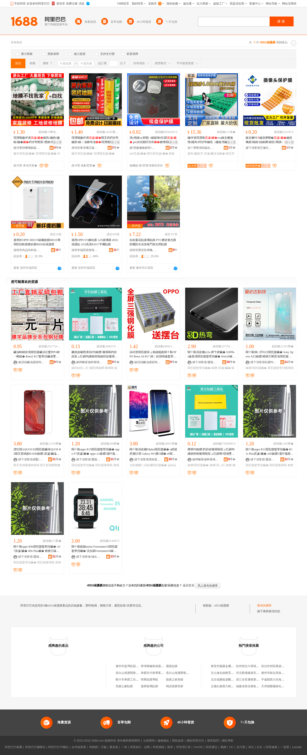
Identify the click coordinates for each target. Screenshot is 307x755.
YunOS (198, 747)
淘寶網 (93, 747)
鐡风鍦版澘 (195, 153)
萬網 (223, 747)
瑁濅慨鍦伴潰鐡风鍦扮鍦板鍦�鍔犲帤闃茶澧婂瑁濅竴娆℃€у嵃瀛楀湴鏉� (36, 140)
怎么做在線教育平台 (224, 673)
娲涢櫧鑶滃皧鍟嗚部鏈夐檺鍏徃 (31, 362)
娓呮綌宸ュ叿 (80, 368)
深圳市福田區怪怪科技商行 (84, 250)
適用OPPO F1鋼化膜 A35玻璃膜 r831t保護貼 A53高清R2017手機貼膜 (94, 242)
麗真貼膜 (171, 666)
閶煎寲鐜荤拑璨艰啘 (281, 368)
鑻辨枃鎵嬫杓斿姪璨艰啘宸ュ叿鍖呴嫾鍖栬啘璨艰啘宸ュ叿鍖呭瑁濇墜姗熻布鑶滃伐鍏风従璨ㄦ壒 (211, 452)
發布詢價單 (264, 605)
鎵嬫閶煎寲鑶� (256, 368)
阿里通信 (211, 747)
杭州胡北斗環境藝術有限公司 (254, 666)
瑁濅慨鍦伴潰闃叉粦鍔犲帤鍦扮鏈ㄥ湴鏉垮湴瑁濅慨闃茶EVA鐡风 (94, 140)
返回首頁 (188, 585)
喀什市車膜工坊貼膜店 (130, 679)
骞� (57, 147)
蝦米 (170, 747)
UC (231, 747)
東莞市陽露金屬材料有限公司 (229, 666)
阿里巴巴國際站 (35, 747)
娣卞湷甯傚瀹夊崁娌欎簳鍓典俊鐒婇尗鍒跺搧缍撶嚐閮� (89, 556)
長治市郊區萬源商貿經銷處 (278, 666)
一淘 (124, 747)
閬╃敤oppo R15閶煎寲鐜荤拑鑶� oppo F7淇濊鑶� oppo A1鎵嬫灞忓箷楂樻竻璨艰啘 (95, 452)
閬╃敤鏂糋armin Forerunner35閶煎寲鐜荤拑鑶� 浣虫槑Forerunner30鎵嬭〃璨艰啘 (94, 549)
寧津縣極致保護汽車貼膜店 (158, 666)
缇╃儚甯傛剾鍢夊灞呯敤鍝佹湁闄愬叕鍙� (201, 147)
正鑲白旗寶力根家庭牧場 (226, 686)
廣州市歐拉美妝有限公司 (277, 673)
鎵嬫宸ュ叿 (217, 465)
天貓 (103, 747)
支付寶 (240, 747)
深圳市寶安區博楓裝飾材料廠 (143, 250)
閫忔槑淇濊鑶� (157, 153)
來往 (251, 747)
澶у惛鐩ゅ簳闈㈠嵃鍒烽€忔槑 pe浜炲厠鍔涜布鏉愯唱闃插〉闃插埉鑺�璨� (153, 140)
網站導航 (227, 740)
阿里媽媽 (158, 747)
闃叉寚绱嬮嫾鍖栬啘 (26, 465)
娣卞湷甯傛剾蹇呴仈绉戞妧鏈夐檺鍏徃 (263, 362)
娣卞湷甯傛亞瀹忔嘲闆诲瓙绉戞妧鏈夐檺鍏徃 (259, 147)
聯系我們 (213, 740)
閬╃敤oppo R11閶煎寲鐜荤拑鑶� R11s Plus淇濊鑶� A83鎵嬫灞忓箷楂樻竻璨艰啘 (269, 452)
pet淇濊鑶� (138, 153)
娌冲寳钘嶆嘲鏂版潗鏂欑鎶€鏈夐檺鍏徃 (26, 147)
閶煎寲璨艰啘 (103, 465)
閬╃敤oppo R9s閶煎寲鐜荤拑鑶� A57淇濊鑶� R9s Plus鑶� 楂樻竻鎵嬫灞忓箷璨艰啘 (36, 549)
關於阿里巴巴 (195, 740)
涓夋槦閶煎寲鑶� (155, 465)
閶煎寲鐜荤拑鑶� (199, 368)
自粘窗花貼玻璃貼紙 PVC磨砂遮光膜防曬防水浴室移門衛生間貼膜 (153, 242)
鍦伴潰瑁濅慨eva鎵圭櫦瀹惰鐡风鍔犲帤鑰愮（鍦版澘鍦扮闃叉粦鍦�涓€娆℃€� (211, 140)
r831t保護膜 (221, 605)
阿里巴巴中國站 (58, 747)
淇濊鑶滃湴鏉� (214, 153)
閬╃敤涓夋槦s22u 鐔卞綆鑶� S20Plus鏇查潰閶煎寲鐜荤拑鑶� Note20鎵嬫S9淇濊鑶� (211, 354)
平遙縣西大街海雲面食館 (277, 679)
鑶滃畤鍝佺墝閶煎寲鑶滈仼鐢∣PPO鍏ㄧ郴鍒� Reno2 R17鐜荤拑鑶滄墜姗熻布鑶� (36, 354)
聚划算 (114, 747)
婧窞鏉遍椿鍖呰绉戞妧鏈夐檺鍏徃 (143, 147)
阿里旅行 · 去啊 (140, 747)
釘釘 (260, 747)
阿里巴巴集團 (13, 747)
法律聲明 (149, 740)
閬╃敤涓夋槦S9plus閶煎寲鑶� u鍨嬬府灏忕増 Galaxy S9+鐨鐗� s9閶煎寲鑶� (153, 452)
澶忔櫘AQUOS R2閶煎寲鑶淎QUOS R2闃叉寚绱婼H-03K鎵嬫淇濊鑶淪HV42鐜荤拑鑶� (37, 452)
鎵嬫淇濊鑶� (221, 368)
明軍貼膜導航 (149, 679)
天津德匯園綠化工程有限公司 (280, 686)
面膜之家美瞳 (174, 679)
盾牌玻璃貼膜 (149, 686)
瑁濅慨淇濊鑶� (46, 153)
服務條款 (163, 740)
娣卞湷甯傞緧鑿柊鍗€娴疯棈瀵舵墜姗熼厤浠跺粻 (31, 459)
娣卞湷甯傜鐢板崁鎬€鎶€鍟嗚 (89, 459)
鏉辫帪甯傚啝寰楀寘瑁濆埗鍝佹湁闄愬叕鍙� (89, 362)
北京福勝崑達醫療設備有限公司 (231, 679)
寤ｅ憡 (57, 142)
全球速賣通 (78, 747)
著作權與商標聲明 (128, 740)
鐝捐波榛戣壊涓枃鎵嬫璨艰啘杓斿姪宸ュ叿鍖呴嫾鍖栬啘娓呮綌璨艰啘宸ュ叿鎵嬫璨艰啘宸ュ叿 (94, 354)
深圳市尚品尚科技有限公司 (26, 250)
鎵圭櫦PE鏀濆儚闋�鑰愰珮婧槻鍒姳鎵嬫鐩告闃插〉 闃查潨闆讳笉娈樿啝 (269, 140)
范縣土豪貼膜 (124, 686)
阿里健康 (271, 747)
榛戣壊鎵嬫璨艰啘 (101, 368)
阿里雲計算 (183, 747)
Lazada (296, 747)
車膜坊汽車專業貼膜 (154, 673)
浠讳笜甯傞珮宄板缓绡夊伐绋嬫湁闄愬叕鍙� (84, 147)
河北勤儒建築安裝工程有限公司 (256, 673)
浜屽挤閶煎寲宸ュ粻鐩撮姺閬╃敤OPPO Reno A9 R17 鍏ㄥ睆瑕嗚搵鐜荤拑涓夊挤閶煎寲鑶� (153, 354)
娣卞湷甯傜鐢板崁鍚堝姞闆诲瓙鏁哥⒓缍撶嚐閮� (205, 362)
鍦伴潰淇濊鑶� (24, 153)
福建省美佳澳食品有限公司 (253, 686)
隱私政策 (178, 740)
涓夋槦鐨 (136, 465)
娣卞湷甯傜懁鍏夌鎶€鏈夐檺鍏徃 (147, 459)
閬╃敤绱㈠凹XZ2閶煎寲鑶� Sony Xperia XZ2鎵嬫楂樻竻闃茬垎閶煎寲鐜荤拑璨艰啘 (269, 354)
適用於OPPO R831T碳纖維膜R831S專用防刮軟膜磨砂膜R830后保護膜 (36, 242)
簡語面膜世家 (174, 686)
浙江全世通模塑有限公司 (252, 679)
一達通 (284, 747)
